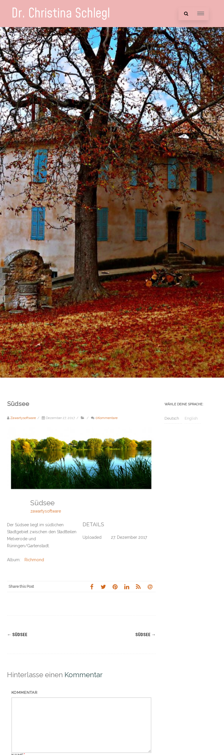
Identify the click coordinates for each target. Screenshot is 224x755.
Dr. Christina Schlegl (60, 13)
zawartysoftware (45, 511)
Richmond (34, 559)
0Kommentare (106, 418)
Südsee (17, 634)
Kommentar (24, 692)
